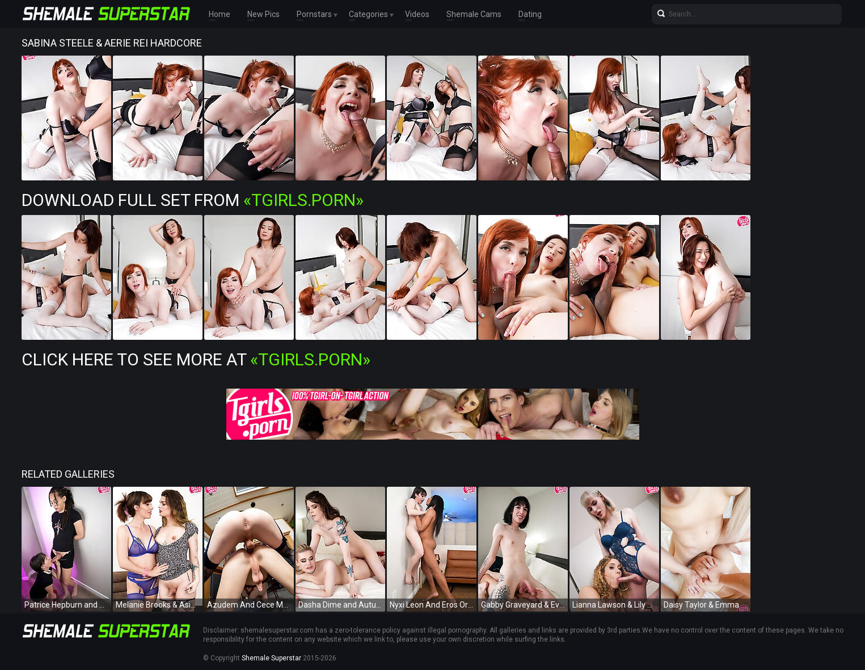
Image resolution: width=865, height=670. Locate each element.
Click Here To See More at (196, 359)
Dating (530, 14)
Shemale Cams (473, 14)
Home (219, 14)
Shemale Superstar (271, 658)
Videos (417, 14)
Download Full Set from (193, 200)
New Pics (263, 14)
